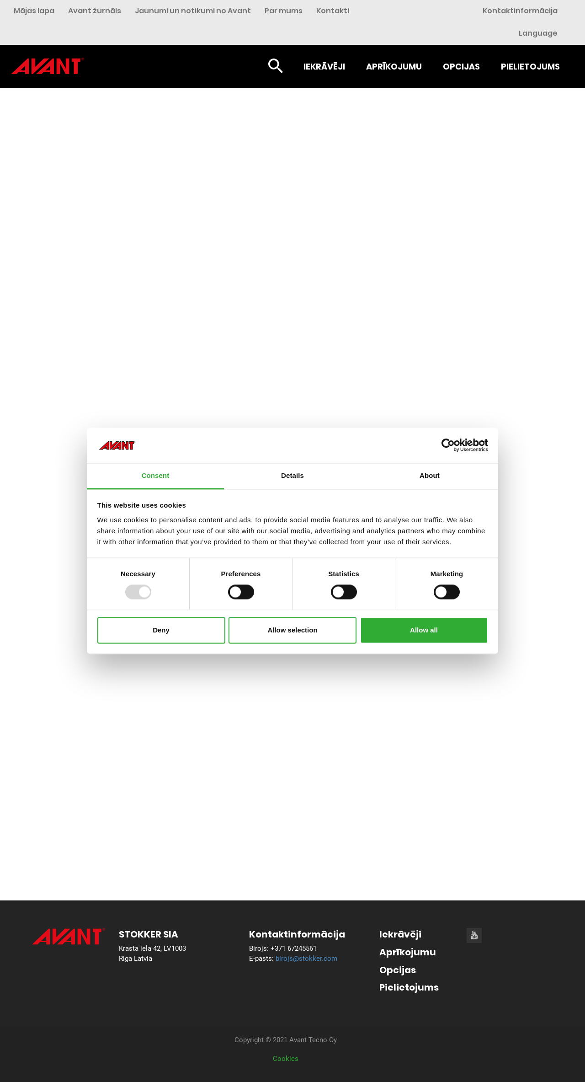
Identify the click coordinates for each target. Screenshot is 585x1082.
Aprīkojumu (394, 66)
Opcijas (461, 66)
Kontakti (332, 10)
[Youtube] (474, 935)
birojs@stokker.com (306, 958)
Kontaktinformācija (520, 10)
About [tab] (430, 475)
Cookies (285, 1059)
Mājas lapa (34, 10)
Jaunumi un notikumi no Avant (193, 10)
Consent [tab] (156, 475)
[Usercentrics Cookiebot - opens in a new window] (448, 445)
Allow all (424, 630)
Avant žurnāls (94, 10)
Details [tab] (292, 475)
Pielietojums (530, 66)
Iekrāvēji (324, 66)
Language (538, 33)
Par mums (284, 10)
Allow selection (292, 630)
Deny (161, 630)
